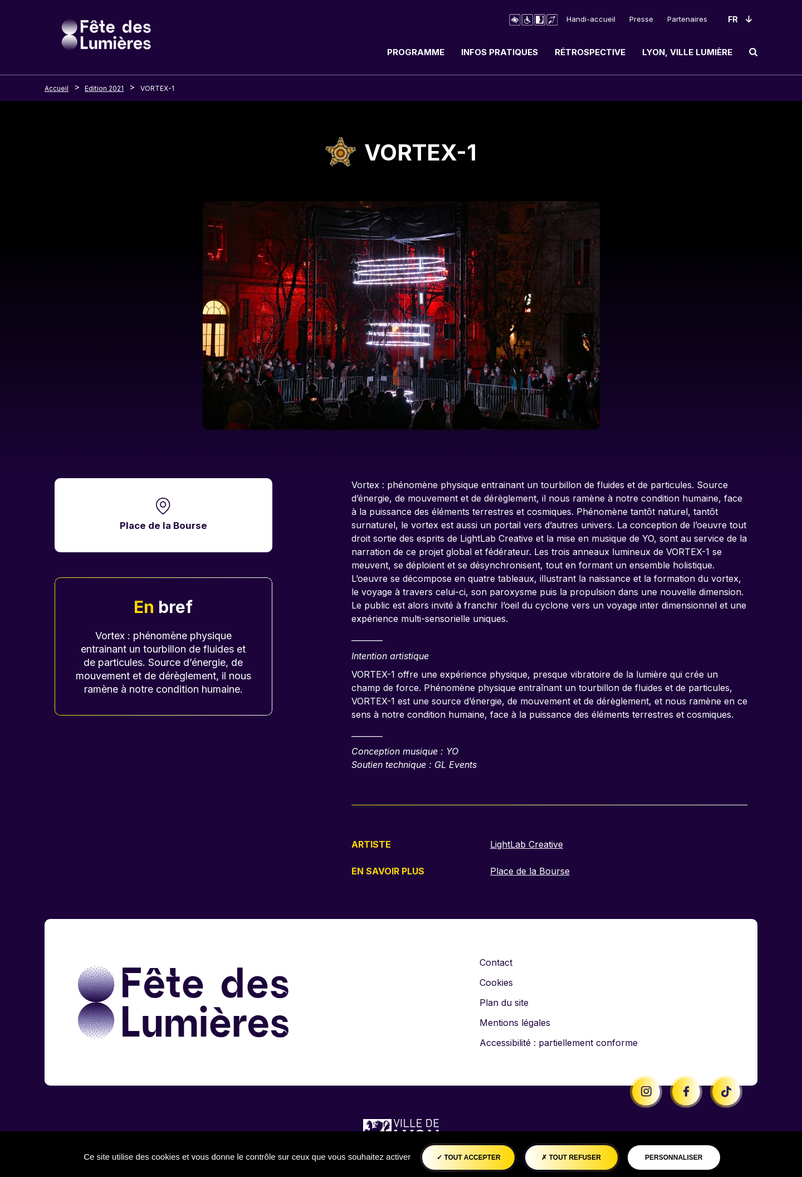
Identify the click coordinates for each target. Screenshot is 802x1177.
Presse (641, 18)
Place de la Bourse (163, 526)
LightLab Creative (526, 844)
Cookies (496, 982)
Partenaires (687, 18)
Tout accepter (469, 1157)
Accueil (57, 88)
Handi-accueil (590, 18)
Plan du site (504, 1002)
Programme (415, 52)
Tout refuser (570, 1157)
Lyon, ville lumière (687, 52)
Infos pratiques (499, 52)
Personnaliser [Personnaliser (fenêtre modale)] (673, 1157)
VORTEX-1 (157, 88)
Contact (496, 961)
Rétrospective (590, 52)
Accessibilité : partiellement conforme (559, 1042)
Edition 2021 (104, 88)
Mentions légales (515, 1022)
